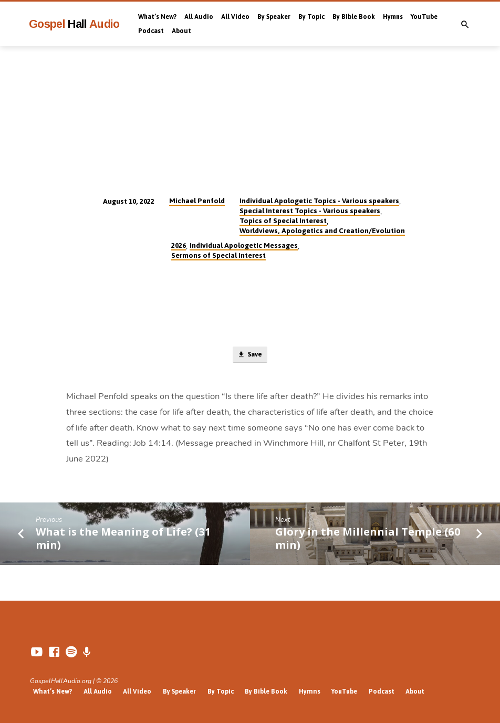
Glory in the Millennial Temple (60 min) (368, 538)
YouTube (424, 16)
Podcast (151, 31)
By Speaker (273, 16)
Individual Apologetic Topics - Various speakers (319, 200)
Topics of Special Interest (283, 220)
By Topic (311, 16)
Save (249, 355)
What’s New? (157, 16)
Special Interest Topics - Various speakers (309, 210)
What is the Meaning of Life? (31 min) (123, 538)
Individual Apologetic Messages (244, 245)
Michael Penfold (197, 200)
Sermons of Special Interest (218, 255)
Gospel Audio (74, 23)
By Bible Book (353, 16)
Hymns (393, 16)
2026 (178, 245)
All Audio (198, 16)
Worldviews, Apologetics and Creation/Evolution (322, 230)
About (181, 31)
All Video (235, 16)
